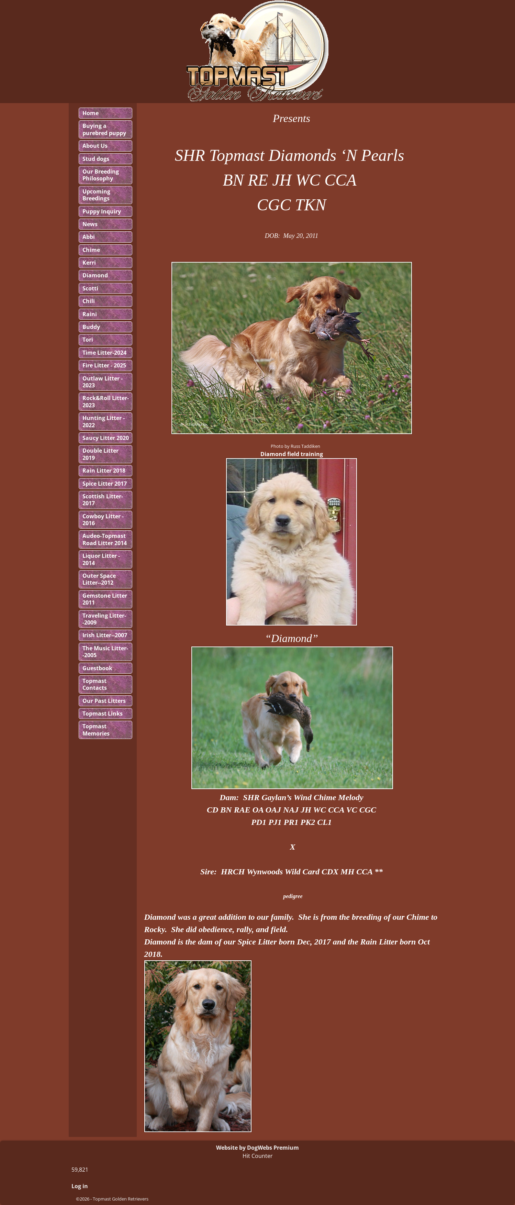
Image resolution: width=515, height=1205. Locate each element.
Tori (87, 339)
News (90, 224)
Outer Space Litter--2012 (99, 579)
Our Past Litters (104, 701)
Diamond (95, 275)
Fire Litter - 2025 (104, 365)
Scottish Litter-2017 (102, 500)
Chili (88, 301)
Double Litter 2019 (100, 454)
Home (90, 113)
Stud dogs (95, 159)
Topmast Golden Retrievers (120, 1199)
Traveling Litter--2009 (104, 619)
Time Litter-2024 (104, 352)
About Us (95, 146)
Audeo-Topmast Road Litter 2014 (104, 539)
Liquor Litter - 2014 (101, 559)
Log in (79, 1186)
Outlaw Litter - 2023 (102, 382)
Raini (89, 314)
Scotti (90, 288)
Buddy (91, 327)
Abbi (88, 237)
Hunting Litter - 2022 (103, 421)
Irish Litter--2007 (104, 635)
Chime (91, 250)
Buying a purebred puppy (104, 129)
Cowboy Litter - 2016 (103, 519)
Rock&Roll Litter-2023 (105, 401)
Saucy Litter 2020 (105, 438)
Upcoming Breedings (96, 195)
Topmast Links (102, 713)
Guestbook (97, 668)
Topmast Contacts (94, 684)
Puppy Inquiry (101, 211)
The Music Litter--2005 (105, 651)
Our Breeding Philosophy (100, 175)
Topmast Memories (96, 729)
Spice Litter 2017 (104, 483)
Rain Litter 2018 (103, 470)
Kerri (89, 262)
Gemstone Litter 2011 (104, 599)
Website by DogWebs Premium (257, 1147)
